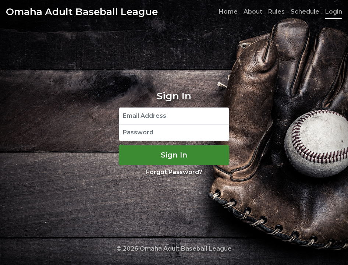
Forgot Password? (174, 172)
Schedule (305, 11)
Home (228, 11)
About (253, 11)
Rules (276, 11)
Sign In (174, 155)
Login (333, 11)
